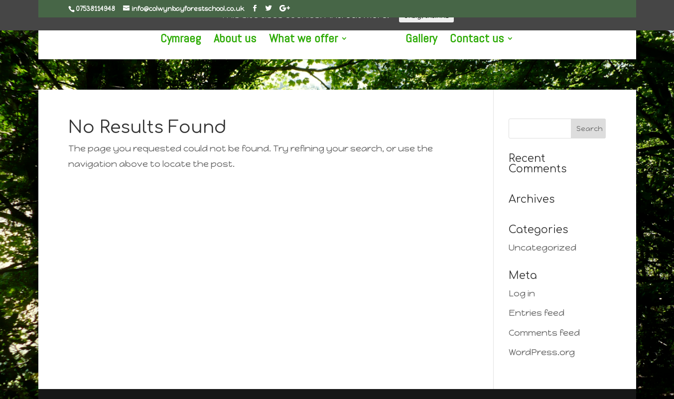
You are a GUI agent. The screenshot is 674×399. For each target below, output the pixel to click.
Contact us (466, 40)
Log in (522, 293)
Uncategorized (542, 247)
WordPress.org (542, 352)
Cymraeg (191, 40)
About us (245, 40)
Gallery (410, 40)
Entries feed (536, 312)
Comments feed (544, 332)
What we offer (313, 40)
